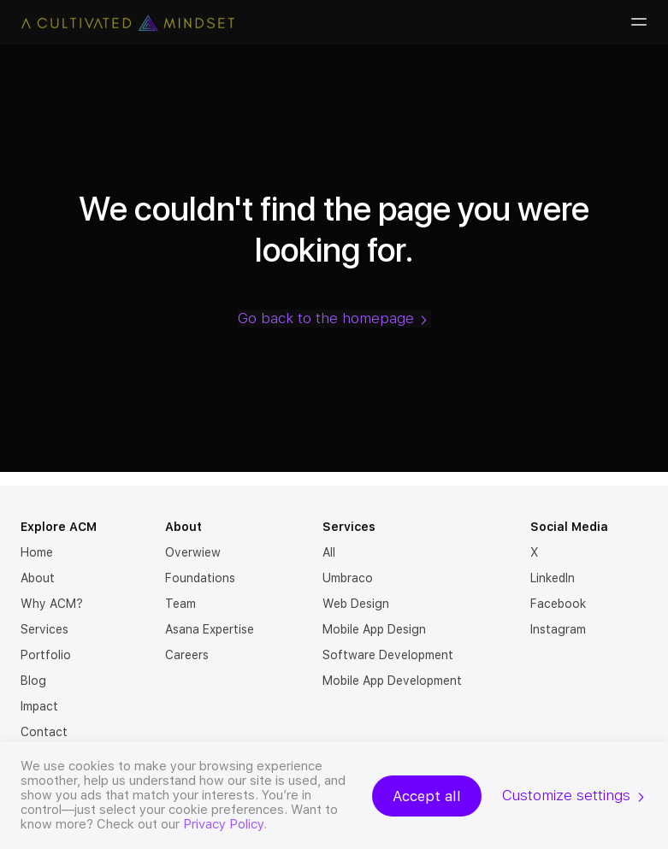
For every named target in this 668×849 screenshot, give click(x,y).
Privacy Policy (223, 824)
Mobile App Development (392, 680)
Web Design (355, 603)
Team (180, 603)
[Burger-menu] (637, 22)
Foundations (200, 578)
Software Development (387, 655)
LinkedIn (552, 578)
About (38, 578)
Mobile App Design (374, 629)
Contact (44, 732)
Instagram (558, 629)
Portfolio (46, 655)
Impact (39, 706)
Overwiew (193, 552)
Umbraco (347, 578)
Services (44, 629)
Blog (33, 680)
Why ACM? (52, 603)
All (328, 552)
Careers (187, 655)
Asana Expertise (209, 629)
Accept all (427, 796)
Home (37, 552)
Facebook (558, 603)
